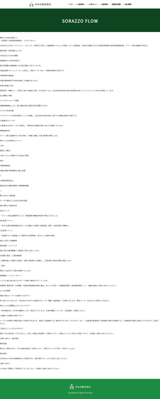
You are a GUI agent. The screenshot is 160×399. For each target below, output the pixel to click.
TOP (70, 4)
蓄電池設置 (116, 4)
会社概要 (127, 4)
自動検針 (104, 4)
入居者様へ (80, 4)
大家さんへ (93, 4)
